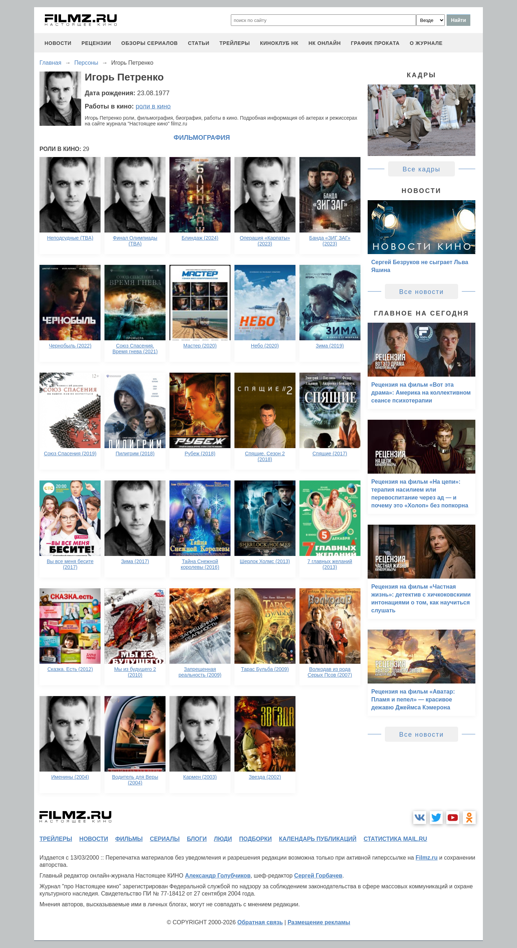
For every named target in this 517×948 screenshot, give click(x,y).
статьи (198, 43)
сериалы (165, 839)
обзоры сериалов (149, 43)
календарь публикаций (318, 839)
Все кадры (421, 169)
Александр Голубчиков (218, 876)
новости (58, 43)
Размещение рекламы (319, 922)
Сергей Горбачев (318, 876)
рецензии (96, 43)
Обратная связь (260, 922)
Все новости (421, 291)
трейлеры (234, 43)
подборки (255, 839)
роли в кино (153, 106)
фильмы (129, 839)
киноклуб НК (279, 43)
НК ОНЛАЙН (324, 43)
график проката (375, 43)
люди (223, 839)
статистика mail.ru (395, 839)
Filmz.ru (426, 858)
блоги (196, 839)
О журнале (426, 43)
